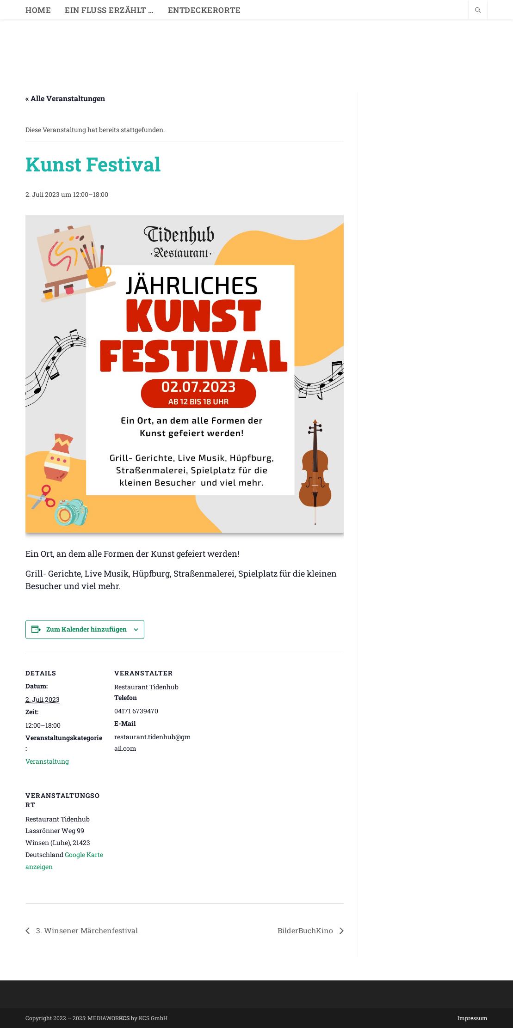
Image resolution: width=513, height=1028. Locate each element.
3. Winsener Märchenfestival (86, 930)
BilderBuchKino (306, 930)
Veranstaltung (47, 761)
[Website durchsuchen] (477, 11)
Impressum (472, 1018)
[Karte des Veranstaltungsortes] (163, 839)
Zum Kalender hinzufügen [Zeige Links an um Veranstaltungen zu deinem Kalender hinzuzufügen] (86, 629)
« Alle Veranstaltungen (65, 98)
